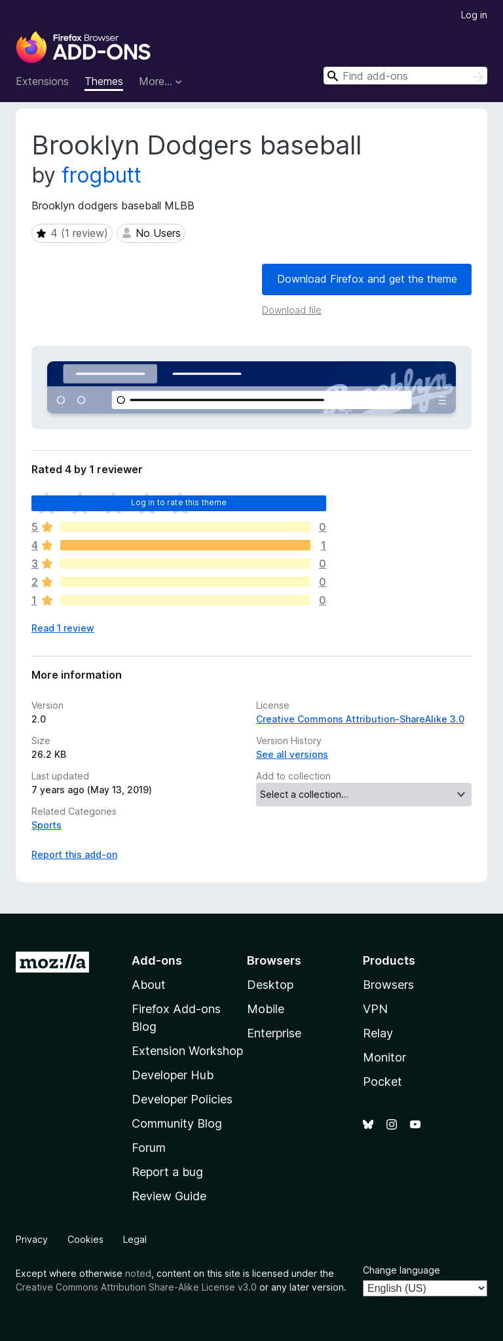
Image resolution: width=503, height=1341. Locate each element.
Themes (103, 81)
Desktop (270, 985)
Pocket (382, 1081)
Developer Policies (182, 1099)
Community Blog (177, 1123)
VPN (375, 1009)
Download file (292, 309)
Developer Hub (173, 1075)
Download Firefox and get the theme (367, 278)
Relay (378, 1033)
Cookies (85, 1239)
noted (138, 1273)
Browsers (388, 985)
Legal (135, 1239)
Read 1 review (62, 628)
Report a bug (167, 1172)
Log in (474, 14)
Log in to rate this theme (179, 502)
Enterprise (274, 1033)
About (149, 985)
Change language (401, 1270)
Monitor (384, 1057)
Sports (46, 825)
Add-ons (157, 960)
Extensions (42, 81)
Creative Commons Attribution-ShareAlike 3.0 (360, 718)
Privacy (32, 1239)
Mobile (265, 1009)
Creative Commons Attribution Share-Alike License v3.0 (136, 1287)
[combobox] (405, 75)
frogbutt (101, 175)
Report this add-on (74, 854)
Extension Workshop (187, 1051)
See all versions (292, 754)
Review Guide (169, 1196)
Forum (149, 1147)
